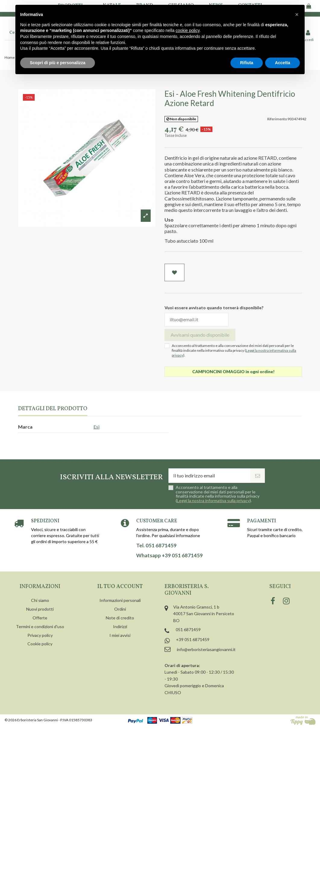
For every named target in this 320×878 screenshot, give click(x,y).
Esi (96, 427)
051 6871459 (188, 629)
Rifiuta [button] (246, 62)
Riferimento (277, 119)
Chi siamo (40, 600)
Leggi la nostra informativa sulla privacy (213, 500)
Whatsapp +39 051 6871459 (169, 555)
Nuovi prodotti (40, 609)
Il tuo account (120, 586)
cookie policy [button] (187, 30)
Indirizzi (120, 626)
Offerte (40, 617)
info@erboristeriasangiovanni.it (206, 649)
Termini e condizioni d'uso (40, 626)
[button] (297, 14)
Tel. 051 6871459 (156, 546)
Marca (25, 427)
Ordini (120, 609)
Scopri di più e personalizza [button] (57, 62)
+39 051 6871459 (192, 639)
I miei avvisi (119, 635)
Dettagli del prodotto (52, 409)
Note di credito (120, 617)
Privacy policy (40, 635)
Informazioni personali (120, 600)
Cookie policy (39, 643)
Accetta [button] (282, 62)
